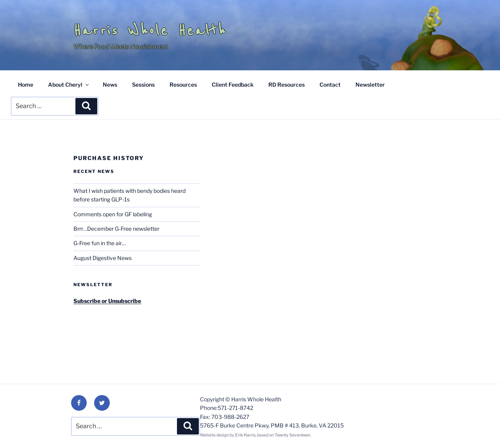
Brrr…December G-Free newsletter (116, 228)
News (110, 84)
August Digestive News (102, 258)
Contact (330, 84)
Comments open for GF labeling (112, 214)
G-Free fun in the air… (99, 243)
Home (25, 84)
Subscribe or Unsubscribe (107, 300)
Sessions (143, 84)
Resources (183, 84)
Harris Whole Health (150, 30)
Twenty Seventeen (292, 435)
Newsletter (370, 84)
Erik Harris (245, 435)
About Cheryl (69, 84)
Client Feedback (233, 84)
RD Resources (286, 84)
